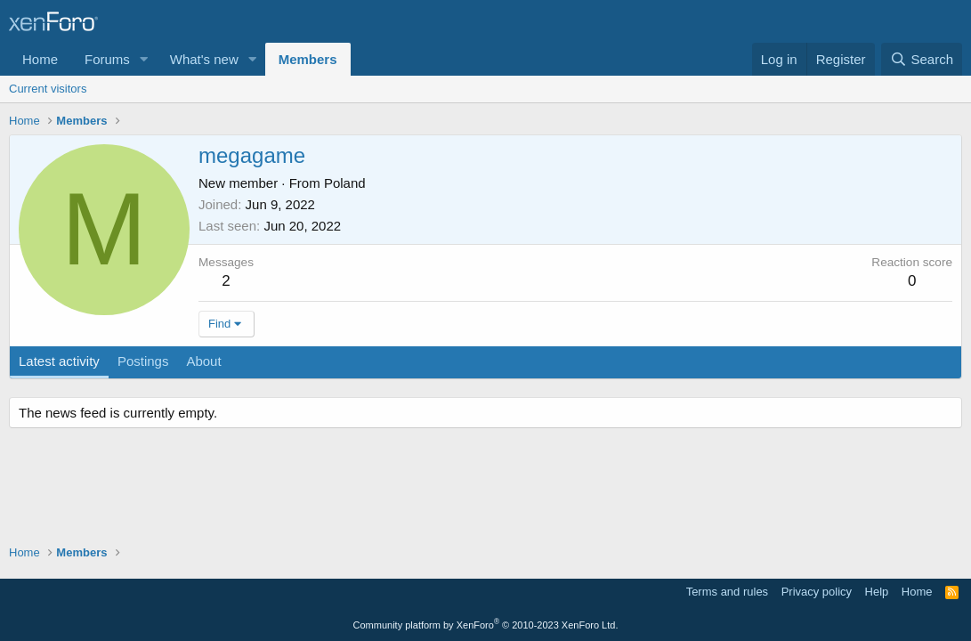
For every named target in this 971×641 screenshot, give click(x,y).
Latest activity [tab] (59, 361)
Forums (107, 59)
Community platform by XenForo (486, 625)
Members (308, 59)
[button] (144, 59)
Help (877, 591)
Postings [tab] (143, 361)
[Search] (921, 59)
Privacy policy (816, 591)
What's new (204, 59)
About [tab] (203, 361)
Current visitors (47, 88)
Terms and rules (727, 591)
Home (40, 59)
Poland (345, 183)
